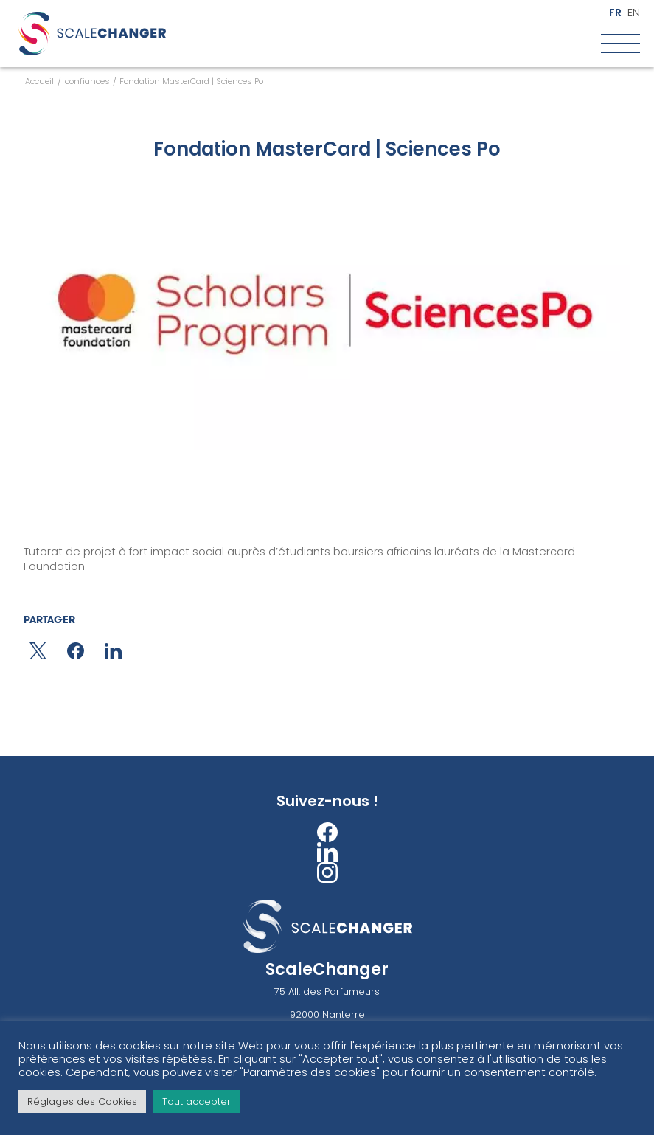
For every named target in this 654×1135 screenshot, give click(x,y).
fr (615, 13)
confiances (87, 81)
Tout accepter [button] (196, 1101)
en (633, 13)
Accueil (39, 81)
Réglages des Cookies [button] (82, 1101)
